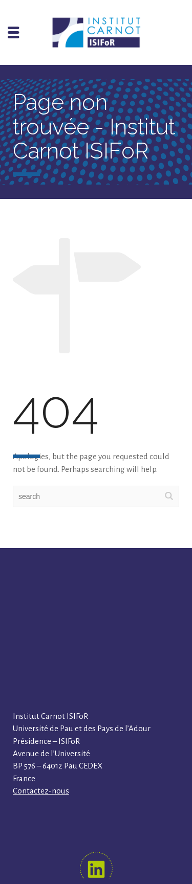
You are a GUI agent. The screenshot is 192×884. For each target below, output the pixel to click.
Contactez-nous (41, 790)
